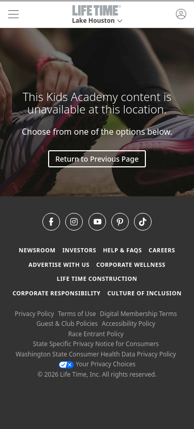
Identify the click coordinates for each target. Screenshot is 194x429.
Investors (79, 250)
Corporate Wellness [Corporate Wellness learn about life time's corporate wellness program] (131, 264)
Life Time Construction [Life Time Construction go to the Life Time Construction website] (97, 278)
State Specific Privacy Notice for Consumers (96, 343)
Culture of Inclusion (144, 293)
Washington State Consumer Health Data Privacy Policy (96, 354)
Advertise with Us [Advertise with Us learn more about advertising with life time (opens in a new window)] (58, 264)
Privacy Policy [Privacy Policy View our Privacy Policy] (34, 313)
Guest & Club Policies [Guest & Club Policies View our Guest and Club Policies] (67, 323)
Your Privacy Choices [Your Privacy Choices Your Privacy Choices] (97, 364)
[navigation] (13, 14)
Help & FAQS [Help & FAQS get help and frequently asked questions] (122, 250)
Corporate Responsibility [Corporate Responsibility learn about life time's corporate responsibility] (56, 293)
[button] (97, 14)
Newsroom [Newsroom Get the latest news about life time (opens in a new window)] (37, 250)
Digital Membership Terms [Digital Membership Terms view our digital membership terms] (138, 313)
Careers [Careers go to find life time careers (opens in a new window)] (161, 250)
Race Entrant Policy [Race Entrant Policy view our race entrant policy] (96, 334)
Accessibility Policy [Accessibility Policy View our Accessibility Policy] (128, 323)
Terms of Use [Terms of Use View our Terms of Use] (77, 313)
